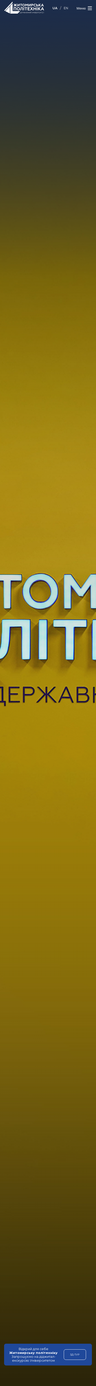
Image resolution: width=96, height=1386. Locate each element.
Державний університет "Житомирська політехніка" (24, 8)
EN (66, 8)
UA (54, 8)
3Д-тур (74, 1354)
